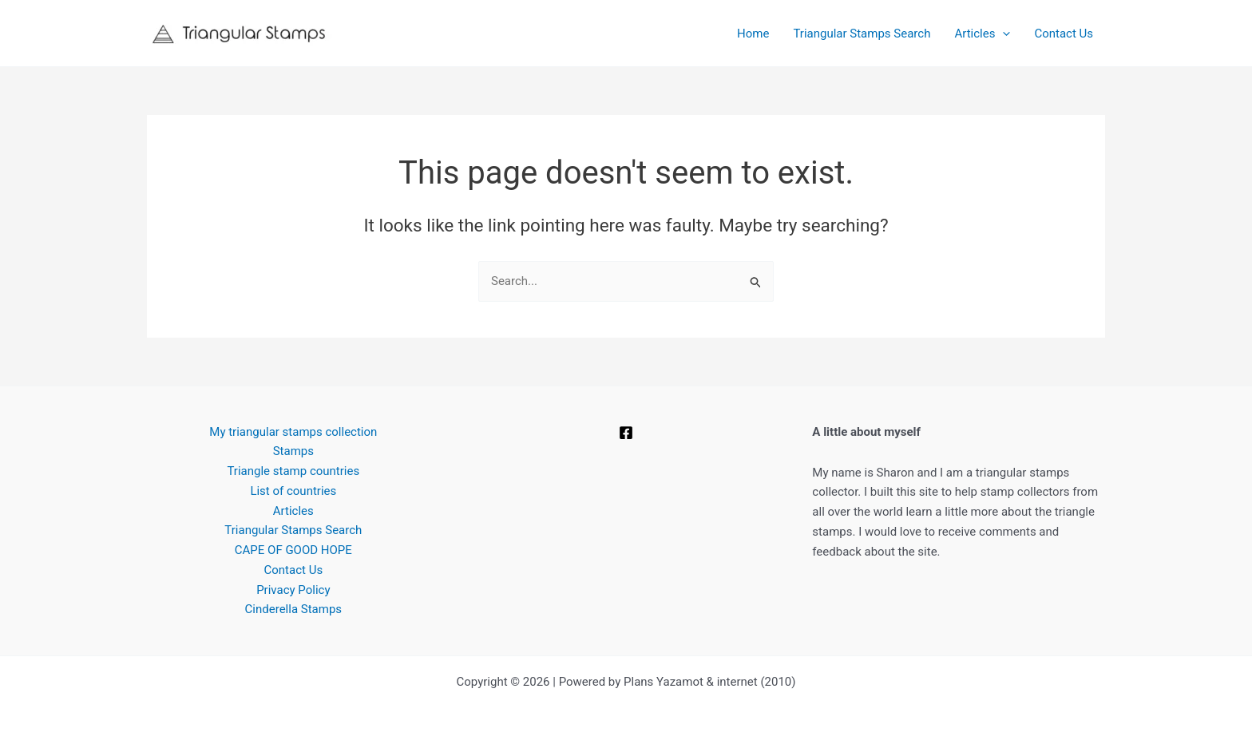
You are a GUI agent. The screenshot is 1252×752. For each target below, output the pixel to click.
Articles (982, 33)
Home (753, 33)
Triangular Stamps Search (861, 33)
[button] (1002, 33)
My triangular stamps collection (293, 432)
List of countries (293, 491)
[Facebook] (626, 432)
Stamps (293, 451)
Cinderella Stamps (293, 609)
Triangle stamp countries (293, 471)
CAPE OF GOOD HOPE (293, 550)
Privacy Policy (293, 590)
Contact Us (1063, 33)
